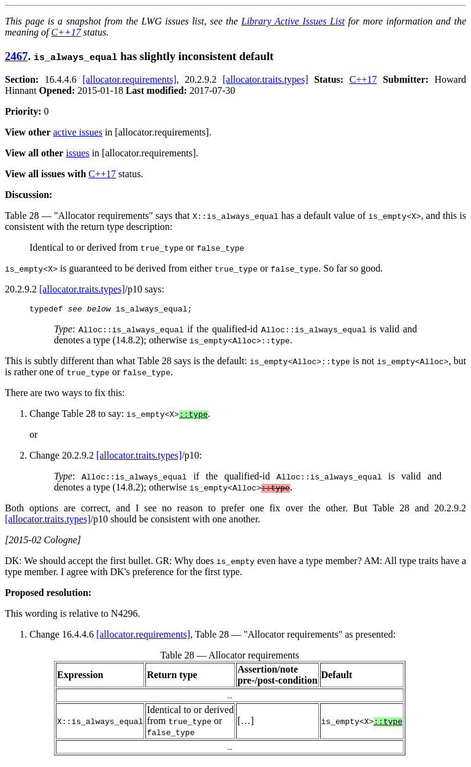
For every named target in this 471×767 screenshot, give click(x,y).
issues (77, 153)
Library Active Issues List (292, 21)
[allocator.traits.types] (265, 79)
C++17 (66, 32)
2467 (16, 56)
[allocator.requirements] (129, 79)
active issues (77, 132)
